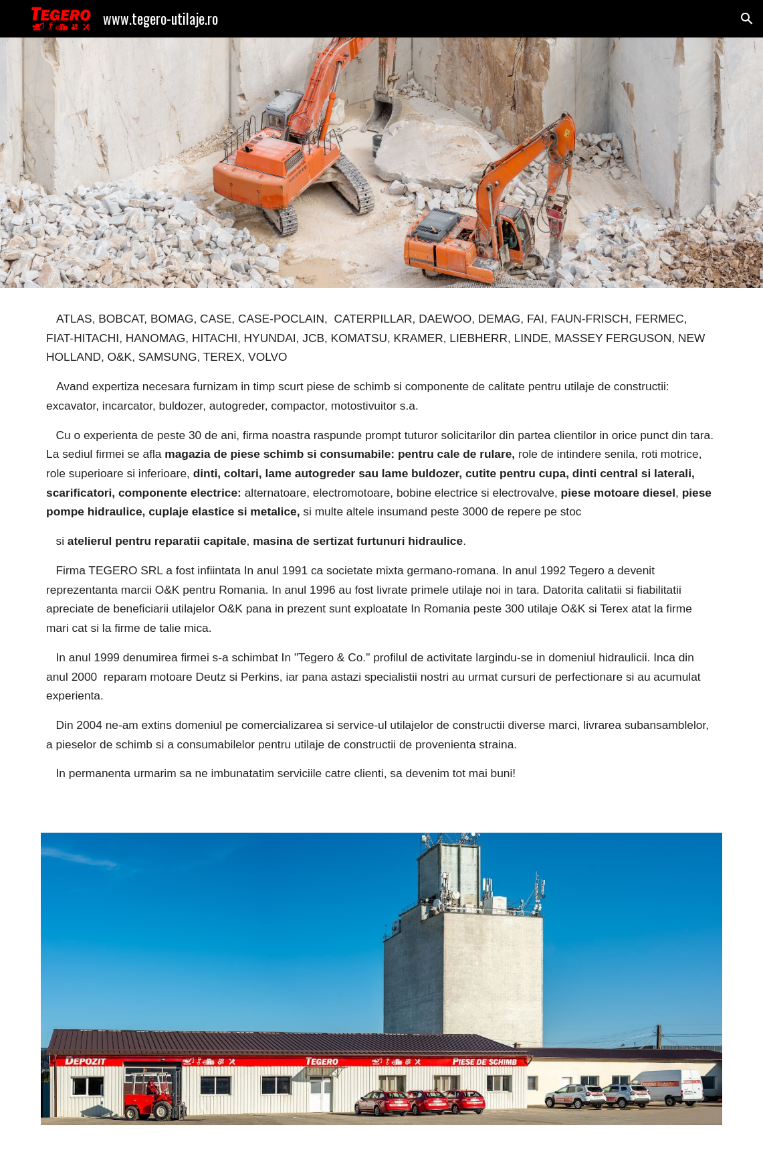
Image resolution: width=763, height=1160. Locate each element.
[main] (381, 552)
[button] (747, 19)
